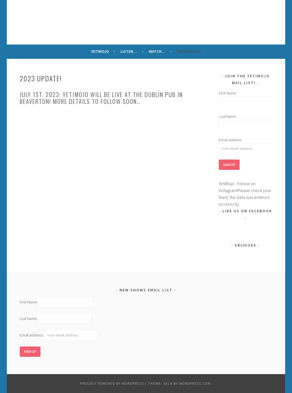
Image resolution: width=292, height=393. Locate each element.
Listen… (129, 51)
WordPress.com (195, 383)
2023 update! (189, 51)
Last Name (227, 116)
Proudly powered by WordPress (112, 383)
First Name (227, 93)
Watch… (157, 51)
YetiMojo (100, 51)
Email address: (230, 139)
